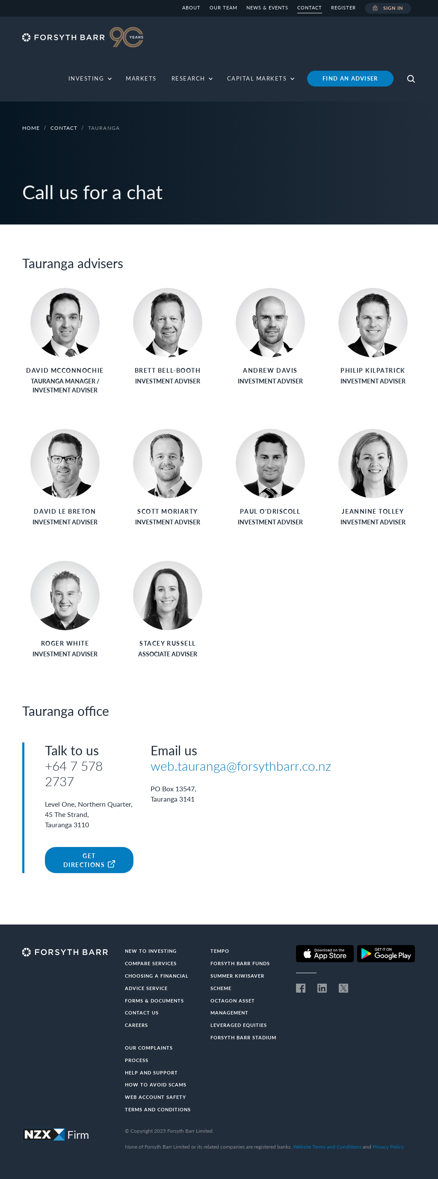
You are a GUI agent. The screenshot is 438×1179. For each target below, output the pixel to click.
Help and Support (151, 1072)
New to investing (151, 951)
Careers (136, 1025)
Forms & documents (154, 1000)
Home (31, 128)
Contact (309, 7)
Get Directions (89, 860)
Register (343, 7)
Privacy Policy (388, 1146)
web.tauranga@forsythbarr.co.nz (241, 765)
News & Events (267, 7)
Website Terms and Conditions (327, 1146)
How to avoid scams (155, 1084)
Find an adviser (350, 78)
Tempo (219, 951)
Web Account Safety (155, 1097)
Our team (223, 7)
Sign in (388, 8)
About (191, 7)
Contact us (142, 1012)
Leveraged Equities (238, 1025)
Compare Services (151, 963)
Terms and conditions (158, 1109)
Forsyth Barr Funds (240, 963)
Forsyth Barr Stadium (243, 1037)
